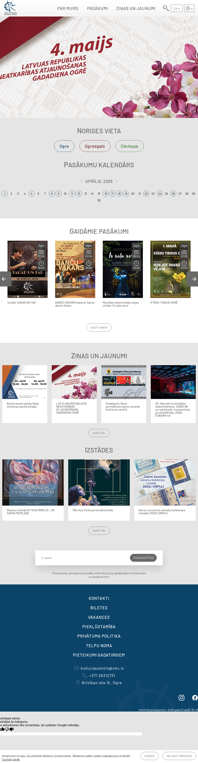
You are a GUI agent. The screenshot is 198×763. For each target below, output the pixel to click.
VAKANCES (99, 617)
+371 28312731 (99, 675)
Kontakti (99, 598)
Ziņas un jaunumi (136, 8)
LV (175, 8)
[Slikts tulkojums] (9, 729)
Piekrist (149, 756)
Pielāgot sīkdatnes (179, 756)
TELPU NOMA (99, 645)
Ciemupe (129, 146)
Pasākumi (97, 8)
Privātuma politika (99, 635)
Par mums (68, 8)
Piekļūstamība (99, 626)
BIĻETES (99, 607)
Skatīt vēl (99, 433)
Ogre (64, 146)
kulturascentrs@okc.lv (99, 668)
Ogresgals (95, 146)
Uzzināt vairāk (11, 759)
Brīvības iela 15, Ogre (99, 682)
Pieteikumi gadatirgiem (99, 654)
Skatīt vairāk (99, 327)
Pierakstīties (143, 557)
